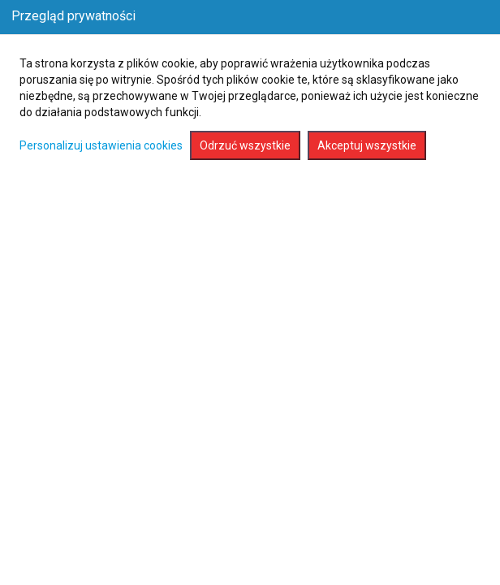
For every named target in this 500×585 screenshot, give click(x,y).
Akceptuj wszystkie (366, 145)
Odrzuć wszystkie (245, 145)
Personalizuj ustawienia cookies (101, 145)
